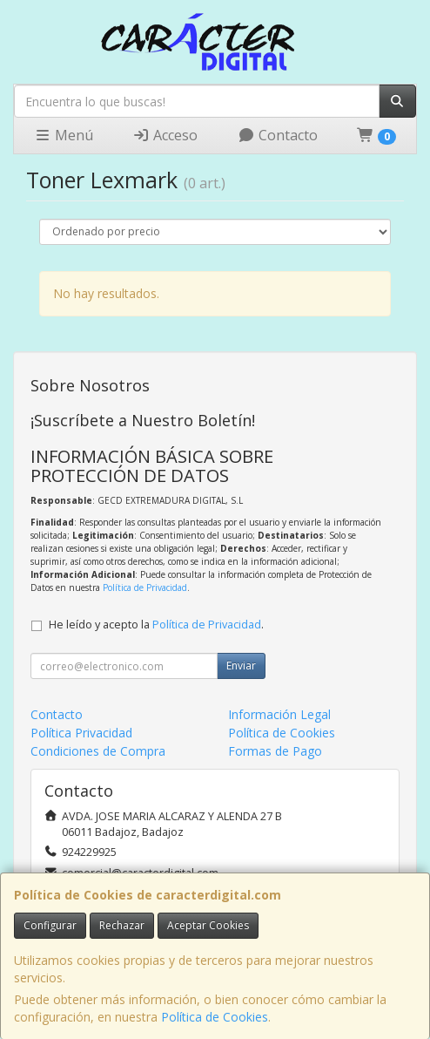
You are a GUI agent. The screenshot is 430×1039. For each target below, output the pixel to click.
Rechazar (121, 925)
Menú (63, 135)
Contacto (278, 135)
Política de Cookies (214, 1016)
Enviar (241, 665)
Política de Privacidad (145, 587)
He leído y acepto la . (156, 624)
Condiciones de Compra (97, 751)
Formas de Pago (275, 751)
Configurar (50, 925)
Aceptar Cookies (208, 925)
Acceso (165, 135)
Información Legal (279, 714)
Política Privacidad (81, 732)
